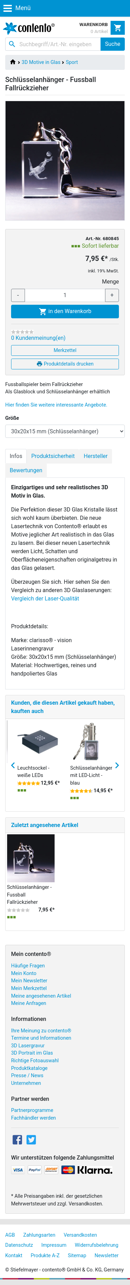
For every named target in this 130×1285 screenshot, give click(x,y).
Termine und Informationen (41, 1038)
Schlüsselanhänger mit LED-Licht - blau (91, 775)
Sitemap (77, 1256)
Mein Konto (23, 973)
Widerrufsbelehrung (97, 1245)
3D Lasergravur (28, 1046)
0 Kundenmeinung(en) (38, 338)
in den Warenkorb (65, 312)
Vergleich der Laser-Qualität (45, 598)
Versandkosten (80, 1235)
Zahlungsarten (39, 1235)
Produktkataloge (29, 1068)
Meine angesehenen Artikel (41, 996)
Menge (110, 281)
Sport (72, 62)
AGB (10, 1235)
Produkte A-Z (45, 1256)
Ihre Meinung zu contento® (41, 1031)
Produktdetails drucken (65, 364)
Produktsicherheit (53, 456)
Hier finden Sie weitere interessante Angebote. (56, 405)
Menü (17, 8)
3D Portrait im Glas (32, 1053)
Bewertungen (26, 470)
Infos (16, 456)
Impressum (53, 1245)
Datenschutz (19, 1245)
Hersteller (95, 456)
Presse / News (27, 1076)
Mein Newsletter (29, 981)
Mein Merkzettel (29, 988)
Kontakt (14, 1256)
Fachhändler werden (33, 1118)
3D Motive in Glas (41, 62)
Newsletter (107, 1256)
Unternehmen (26, 1083)
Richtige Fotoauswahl (35, 1061)
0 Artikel (99, 31)
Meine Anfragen (28, 1003)
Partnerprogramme (32, 1110)
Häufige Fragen (28, 966)
